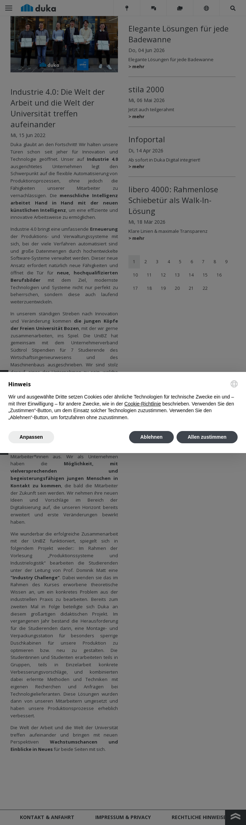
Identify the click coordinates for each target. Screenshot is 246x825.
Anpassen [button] (31, 437)
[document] (123, 401)
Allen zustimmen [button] (207, 437)
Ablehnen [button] (151, 437)
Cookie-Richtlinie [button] (142, 404)
